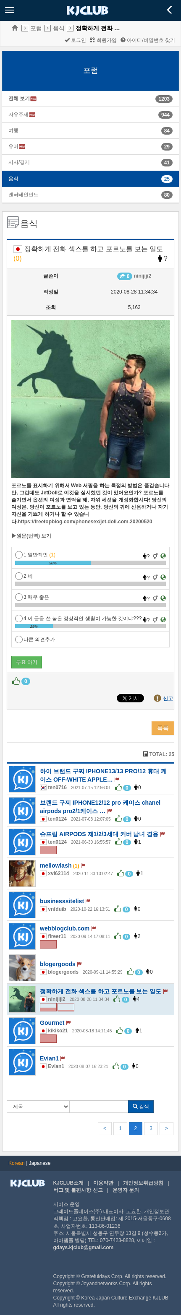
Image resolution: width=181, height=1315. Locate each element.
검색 (141, 1107)
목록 (163, 728)
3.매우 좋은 (32, 597)
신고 (168, 699)
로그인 (75, 40)
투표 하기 (26, 662)
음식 (59, 28)
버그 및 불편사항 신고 (78, 1190)
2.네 (24, 576)
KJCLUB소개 (68, 1183)
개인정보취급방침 (143, 1183)
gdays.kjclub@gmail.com (83, 1247)
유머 (17, 146)
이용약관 (103, 1183)
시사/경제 (19, 162)
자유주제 (22, 114)
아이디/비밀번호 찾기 (148, 40)
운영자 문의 (126, 1190)
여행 (13, 130)
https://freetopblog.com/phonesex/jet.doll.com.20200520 (85, 522)
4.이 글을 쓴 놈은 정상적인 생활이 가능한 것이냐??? (78, 618)
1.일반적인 (35, 555)
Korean (16, 1163)
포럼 (36, 28)
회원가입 (103, 40)
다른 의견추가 (35, 639)
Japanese (40, 1163)
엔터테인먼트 (23, 195)
